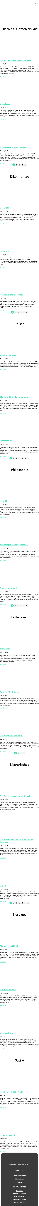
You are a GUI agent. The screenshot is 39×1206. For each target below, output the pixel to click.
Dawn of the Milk (7, 1135)
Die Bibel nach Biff (8, 989)
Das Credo (4, 208)
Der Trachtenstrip (19, 1196)
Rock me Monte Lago (9, 692)
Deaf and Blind (6, 1033)
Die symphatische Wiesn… (11, 735)
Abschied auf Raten (8, 355)
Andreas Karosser (19, 1194)
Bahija (3, 885)
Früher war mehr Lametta (11, 295)
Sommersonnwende (9, 588)
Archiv (19, 1182)
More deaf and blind (9, 946)
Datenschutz (21, 1164)
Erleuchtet (4, 251)
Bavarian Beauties (19, 1202)
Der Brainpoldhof (19, 1199)
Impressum (12, 1164)
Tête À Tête (5, 648)
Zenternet (19, 1191)
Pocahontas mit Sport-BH (11, 1092)
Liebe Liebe (5, 104)
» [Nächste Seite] (25, 165)
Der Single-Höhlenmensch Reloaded (16, 60)
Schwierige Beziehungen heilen (14, 147)
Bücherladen (19, 1179)
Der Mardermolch (19, 1176)
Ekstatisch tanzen (8, 440)
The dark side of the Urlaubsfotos (14, 397)
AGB (28, 1164)
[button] (35, 5)
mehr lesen (3, 76)
